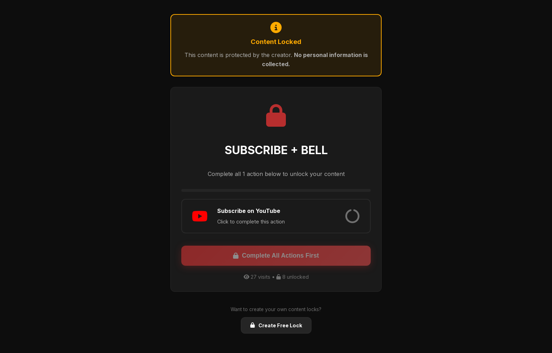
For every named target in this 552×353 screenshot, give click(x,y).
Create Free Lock (276, 325)
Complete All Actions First (276, 255)
